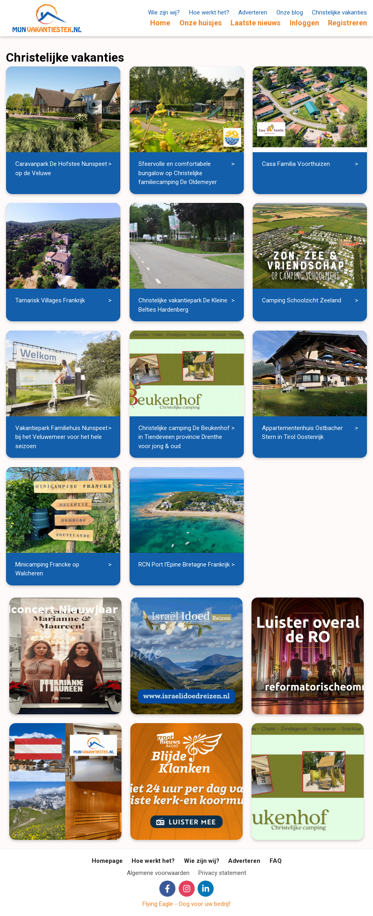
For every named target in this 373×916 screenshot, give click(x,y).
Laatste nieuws (255, 23)
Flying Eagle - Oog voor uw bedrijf (186, 904)
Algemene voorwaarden (158, 873)
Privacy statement (222, 873)
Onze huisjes (200, 23)
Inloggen (304, 23)
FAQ (276, 860)
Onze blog (289, 12)
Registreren (347, 23)
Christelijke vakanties (339, 12)
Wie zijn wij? (164, 12)
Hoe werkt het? (209, 12)
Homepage (107, 860)
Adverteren (252, 12)
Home (160, 23)
